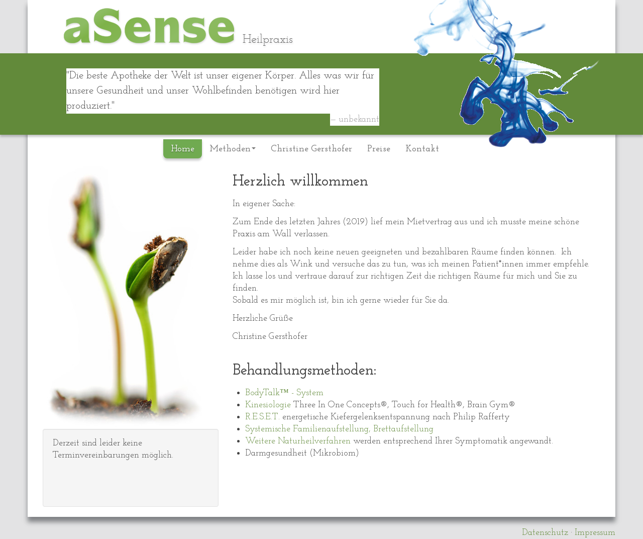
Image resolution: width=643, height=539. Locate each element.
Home (182, 149)
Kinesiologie (269, 405)
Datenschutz (545, 532)
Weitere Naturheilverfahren (298, 441)
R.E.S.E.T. (262, 417)
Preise (378, 149)
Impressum (595, 532)
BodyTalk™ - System (284, 393)
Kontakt (422, 149)
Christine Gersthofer (311, 149)
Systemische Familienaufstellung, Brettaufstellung (339, 429)
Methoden (232, 149)
